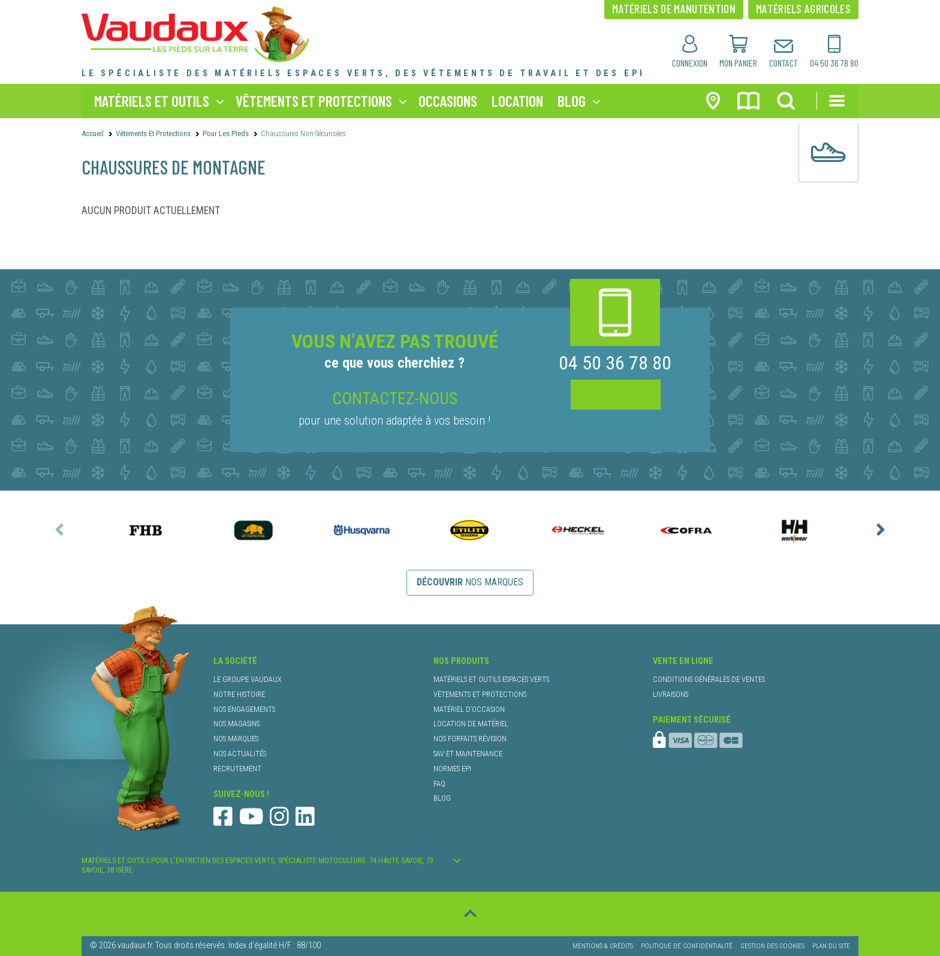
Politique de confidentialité (687, 946)
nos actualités (239, 753)
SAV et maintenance (467, 753)
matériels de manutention (674, 8)
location (517, 100)
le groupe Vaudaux (247, 679)
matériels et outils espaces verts (491, 679)
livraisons (670, 694)
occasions (447, 100)
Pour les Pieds (226, 133)
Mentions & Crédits (603, 946)
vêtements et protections (314, 100)
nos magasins (236, 723)
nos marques (470, 582)
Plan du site (831, 946)
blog (572, 100)
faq (439, 783)
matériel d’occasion (469, 709)
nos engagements (244, 709)
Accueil (93, 133)
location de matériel (470, 723)
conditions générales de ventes (709, 679)
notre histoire (239, 694)
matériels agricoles (803, 8)
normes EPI (452, 768)
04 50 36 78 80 (615, 363)
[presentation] (59, 529)
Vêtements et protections (153, 133)
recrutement (237, 768)
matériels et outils (151, 100)
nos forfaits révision (470, 738)
